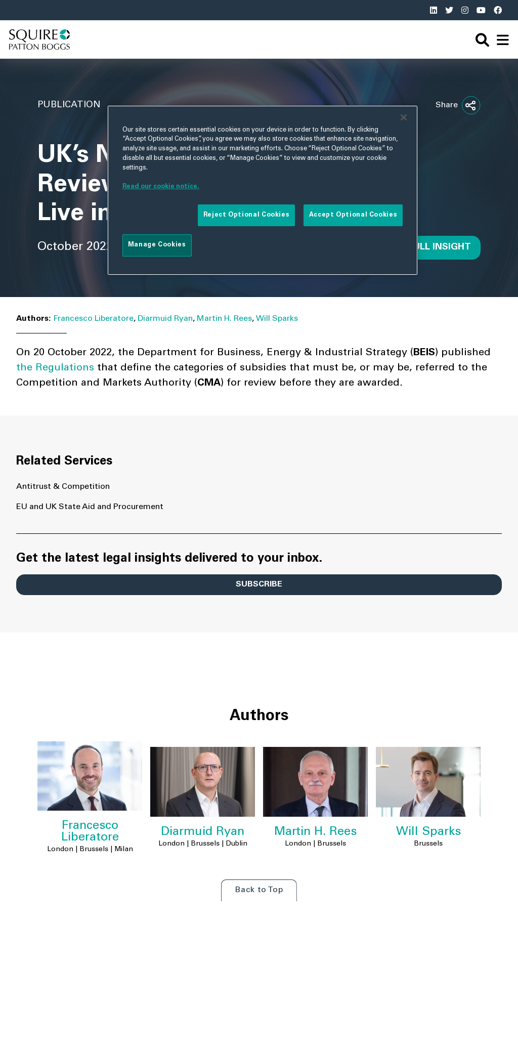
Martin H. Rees (224, 319)
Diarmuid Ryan (165, 319)
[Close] (404, 117)
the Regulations (55, 368)
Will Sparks (277, 319)
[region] (262, 190)
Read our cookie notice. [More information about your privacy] (160, 187)
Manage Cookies (157, 245)
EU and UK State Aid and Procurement (89, 507)
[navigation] (503, 39)
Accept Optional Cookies (353, 215)
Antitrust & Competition (63, 487)
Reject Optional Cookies (246, 215)
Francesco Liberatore (93, 319)
